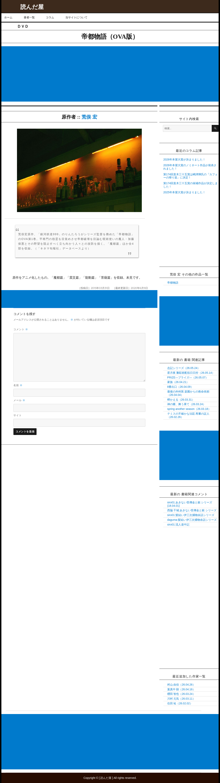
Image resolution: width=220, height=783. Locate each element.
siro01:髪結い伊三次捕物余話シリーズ (190, 515)
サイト (17, 415)
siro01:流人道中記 (178, 524)
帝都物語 (172, 282)
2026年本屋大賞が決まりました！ (184, 159)
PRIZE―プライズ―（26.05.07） (187, 377)
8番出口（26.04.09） (180, 386)
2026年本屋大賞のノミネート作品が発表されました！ (189, 167)
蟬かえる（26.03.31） (181, 399)
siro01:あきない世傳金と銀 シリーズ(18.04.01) (189, 504)
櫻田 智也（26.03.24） (181, 693)
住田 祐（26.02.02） (180, 703)
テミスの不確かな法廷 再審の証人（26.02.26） (188, 415)
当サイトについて (76, 17)
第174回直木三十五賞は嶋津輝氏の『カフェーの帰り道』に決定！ (190, 176)
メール (19, 400)
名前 (18, 385)
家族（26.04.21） (178, 382)
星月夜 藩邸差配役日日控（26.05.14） (191, 372)
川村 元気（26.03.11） (181, 698)
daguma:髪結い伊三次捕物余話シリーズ (192, 519)
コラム (50, 17)
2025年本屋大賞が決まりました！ (184, 192)
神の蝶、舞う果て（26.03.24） (186, 404)
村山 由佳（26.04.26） (181, 684)
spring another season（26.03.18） (189, 408)
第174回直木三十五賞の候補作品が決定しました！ (190, 185)
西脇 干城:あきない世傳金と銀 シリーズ (192, 510)
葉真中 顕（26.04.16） (181, 689)
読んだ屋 (32, 7)
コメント (20, 329)
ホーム (8, 17)
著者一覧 (29, 17)
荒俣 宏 (89, 117)
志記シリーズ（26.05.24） (183, 368)
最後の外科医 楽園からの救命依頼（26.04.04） (188, 393)
